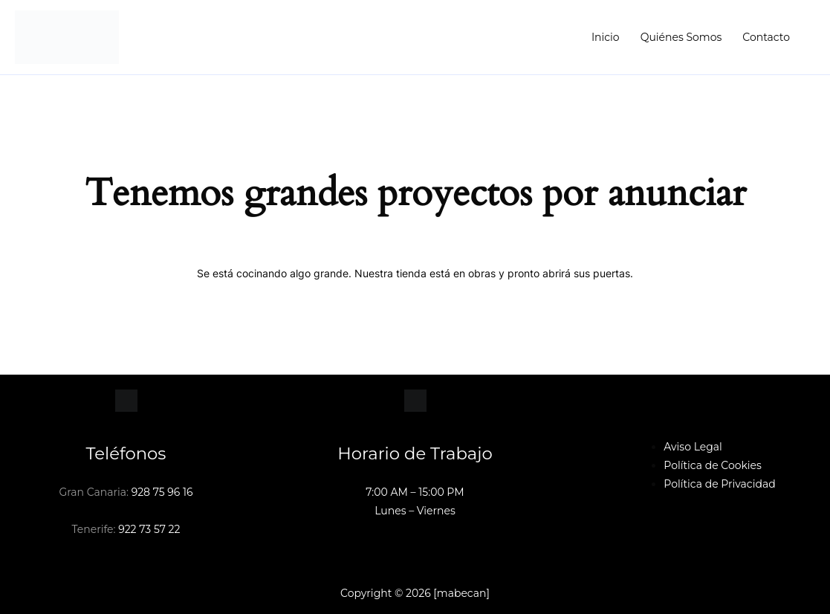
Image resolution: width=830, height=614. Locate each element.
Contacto (766, 37)
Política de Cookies (713, 465)
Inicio (605, 37)
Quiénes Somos (681, 37)
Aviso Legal (693, 446)
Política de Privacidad (719, 484)
